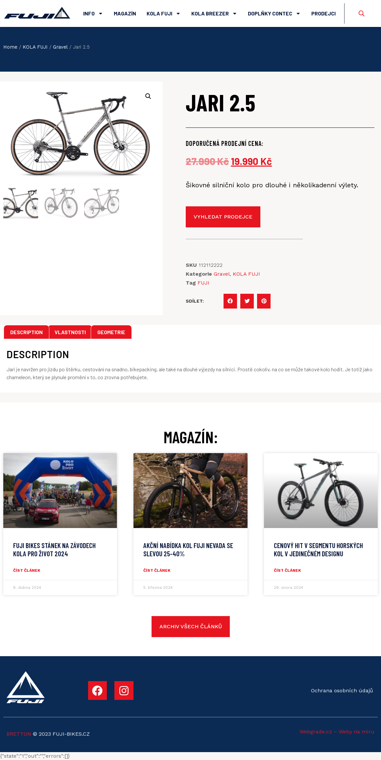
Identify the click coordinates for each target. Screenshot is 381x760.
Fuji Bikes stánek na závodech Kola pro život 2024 (54, 549)
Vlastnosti (70, 332)
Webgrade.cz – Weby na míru (336, 731)
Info (93, 13)
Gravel (60, 47)
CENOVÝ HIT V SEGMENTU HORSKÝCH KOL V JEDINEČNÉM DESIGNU (318, 549)
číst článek (26, 570)
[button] (230, 301)
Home (10, 47)
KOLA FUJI (35, 47)
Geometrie (111, 332)
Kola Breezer (214, 13)
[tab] (26, 332)
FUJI (203, 283)
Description (26, 332)
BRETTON (19, 734)
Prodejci (323, 13)
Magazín (125, 13)
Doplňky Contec (274, 13)
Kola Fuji (164, 13)
